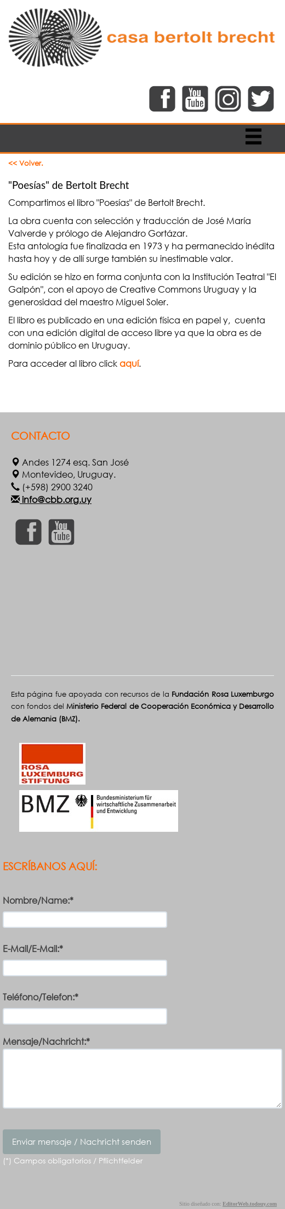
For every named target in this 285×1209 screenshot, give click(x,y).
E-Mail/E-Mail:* (33, 948)
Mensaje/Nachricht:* (46, 1041)
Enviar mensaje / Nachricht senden (81, 1141)
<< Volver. (25, 163)
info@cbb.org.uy (56, 499)
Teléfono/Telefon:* (40, 997)
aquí (129, 363)
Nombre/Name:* (38, 900)
